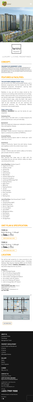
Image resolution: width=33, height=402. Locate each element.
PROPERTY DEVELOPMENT (8, 344)
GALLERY (4, 358)
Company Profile (5, 336)
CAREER (3, 368)
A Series (3, 348)
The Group (4, 338)
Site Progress (5, 364)
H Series (3, 350)
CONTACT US (5, 374)
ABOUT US (4, 334)
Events (3, 362)
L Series (3, 352)
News (2, 360)
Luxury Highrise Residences (9, 346)
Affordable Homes (6, 354)
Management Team (6, 340)
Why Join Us (4, 370)
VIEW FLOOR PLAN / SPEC (9, 238)
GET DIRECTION (7, 323)
